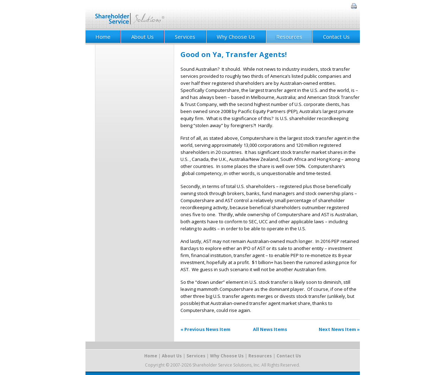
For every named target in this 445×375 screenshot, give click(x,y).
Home (102, 36)
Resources (289, 36)
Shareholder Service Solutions (129, 15)
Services (185, 36)
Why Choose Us (236, 36)
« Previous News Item (205, 329)
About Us (142, 36)
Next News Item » (339, 329)
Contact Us (336, 36)
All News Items (270, 329)
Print (354, 6)
